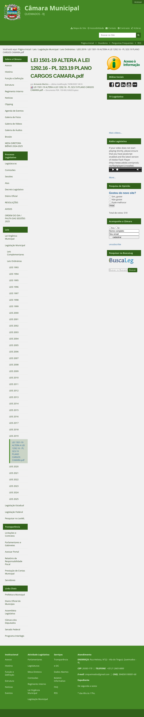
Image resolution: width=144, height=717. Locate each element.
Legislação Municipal (48, 49)
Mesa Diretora (35, 671)
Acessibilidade (97, 28)
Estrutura (9, 680)
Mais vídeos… (115, 132)
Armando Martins (41, 84)
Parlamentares (35, 659)
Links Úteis (10, 588)
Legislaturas (33, 665)
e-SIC (56, 665)
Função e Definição (9, 673)
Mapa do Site (79, 28)
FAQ (56, 686)
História (9, 665)
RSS (139, 43)
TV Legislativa (116, 96)
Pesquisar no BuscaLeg (121, 253)
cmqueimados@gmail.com (97, 674)
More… (112, 177)
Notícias (9, 686)
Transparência (12, 526)
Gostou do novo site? (122, 193)
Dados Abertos (61, 671)
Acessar (138, 1)
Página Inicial (87, 43)
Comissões (33, 677)
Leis (35, 49)
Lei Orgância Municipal (34, 691)
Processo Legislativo (10, 156)
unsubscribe (115, 244)
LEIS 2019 (81, 49)
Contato (112, 28)
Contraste (125, 28)
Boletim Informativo (60, 679)
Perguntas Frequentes (122, 43)
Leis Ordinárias (67, 49)
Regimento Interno (37, 683)
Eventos (9, 693)
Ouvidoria (103, 43)
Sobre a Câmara (13, 59)
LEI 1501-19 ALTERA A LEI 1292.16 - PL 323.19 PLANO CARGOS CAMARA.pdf (62, 89)
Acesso (8, 659)
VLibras (137, 28)
